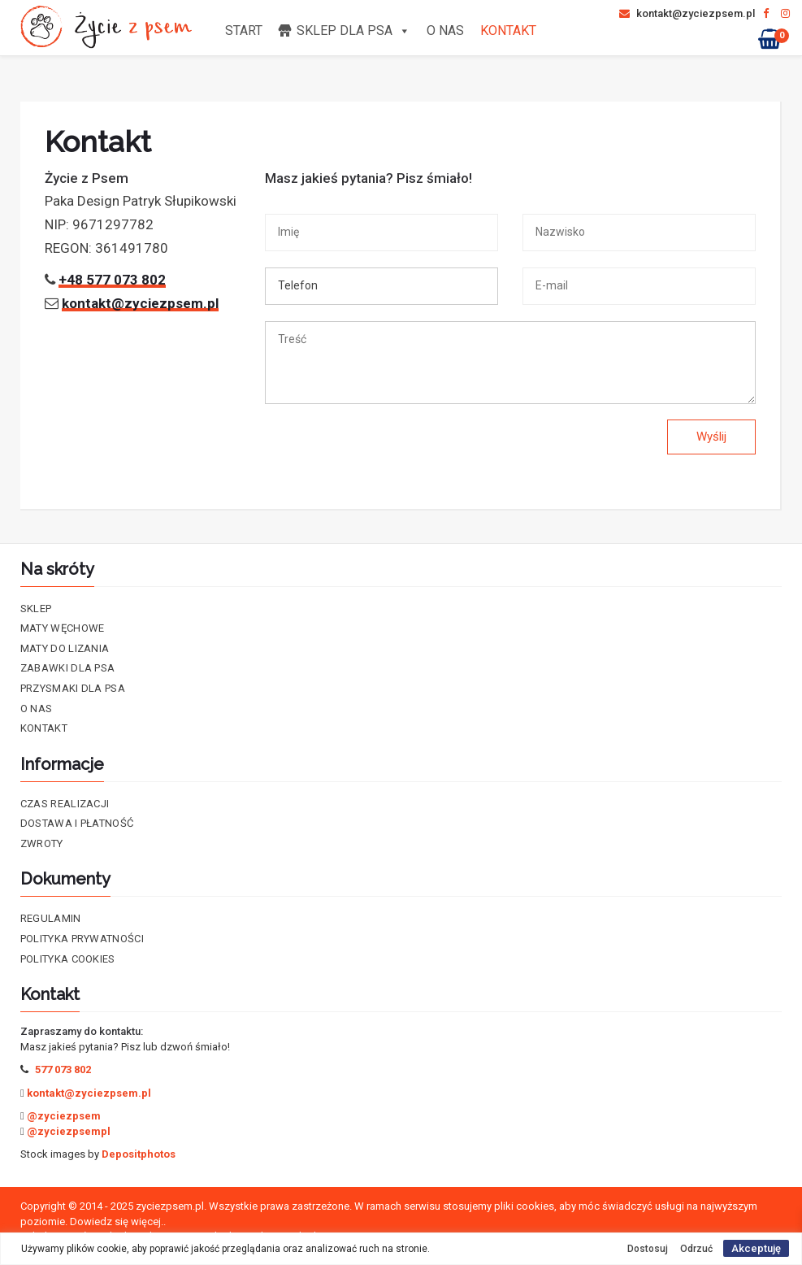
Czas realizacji (65, 804)
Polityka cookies (67, 959)
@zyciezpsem (64, 1116)
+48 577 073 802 (112, 280)
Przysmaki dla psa (72, 688)
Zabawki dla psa (67, 668)
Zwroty (41, 843)
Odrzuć (696, 1248)
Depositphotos (139, 1154)
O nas (445, 30)
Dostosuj (647, 1248)
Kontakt (508, 30)
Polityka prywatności (82, 938)
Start (243, 30)
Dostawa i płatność (76, 823)
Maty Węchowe (62, 628)
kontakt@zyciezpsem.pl (687, 13)
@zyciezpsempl (69, 1131)
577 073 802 (63, 1069)
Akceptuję (756, 1248)
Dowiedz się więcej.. (118, 1221)
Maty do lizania (65, 648)
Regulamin (50, 918)
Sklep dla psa (353, 30)
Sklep (36, 608)
